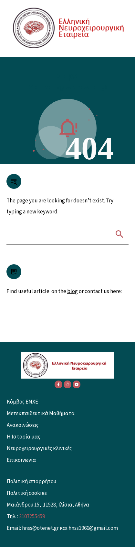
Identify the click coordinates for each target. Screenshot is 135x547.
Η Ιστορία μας (23, 437)
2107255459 (32, 516)
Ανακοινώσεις (22, 425)
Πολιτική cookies (27, 493)
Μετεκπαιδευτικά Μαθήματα (41, 413)
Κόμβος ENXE (22, 402)
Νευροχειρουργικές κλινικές (39, 448)
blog (72, 291)
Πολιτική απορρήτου (31, 481)
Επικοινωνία (21, 460)
